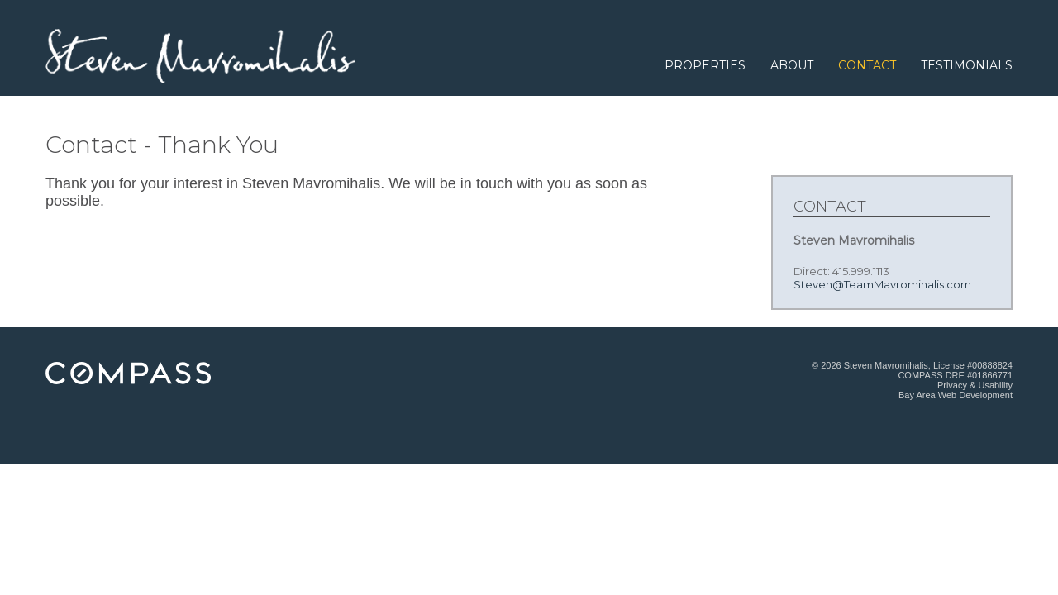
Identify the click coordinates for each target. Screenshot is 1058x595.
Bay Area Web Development (955, 395)
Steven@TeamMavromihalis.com (882, 284)
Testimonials (967, 65)
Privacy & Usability (975, 385)
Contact (867, 65)
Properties (705, 65)
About (791, 65)
